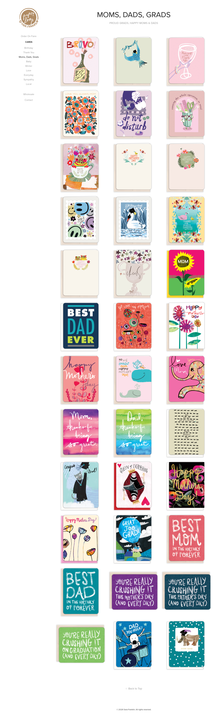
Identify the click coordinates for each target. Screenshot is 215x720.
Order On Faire (28, 36)
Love (28, 70)
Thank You (28, 52)
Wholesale (28, 94)
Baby (28, 61)
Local (29, 84)
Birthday (28, 47)
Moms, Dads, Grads (29, 57)
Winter (28, 66)
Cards (28, 41)
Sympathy (29, 79)
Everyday (28, 75)
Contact (29, 100)
